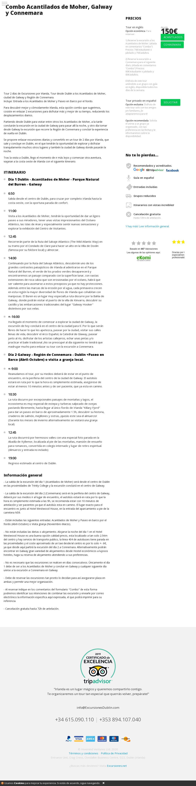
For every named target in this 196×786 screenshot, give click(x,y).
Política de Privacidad (114, 753)
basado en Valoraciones (144, 249)
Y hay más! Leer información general (147, 226)
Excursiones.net (117, 766)
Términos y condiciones (83, 753)
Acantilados (173, 37)
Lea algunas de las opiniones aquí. (144, 252)
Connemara (172, 44)
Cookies (19, 783)
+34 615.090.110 (74, 719)
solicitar (171, 102)
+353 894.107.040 (120, 719)
